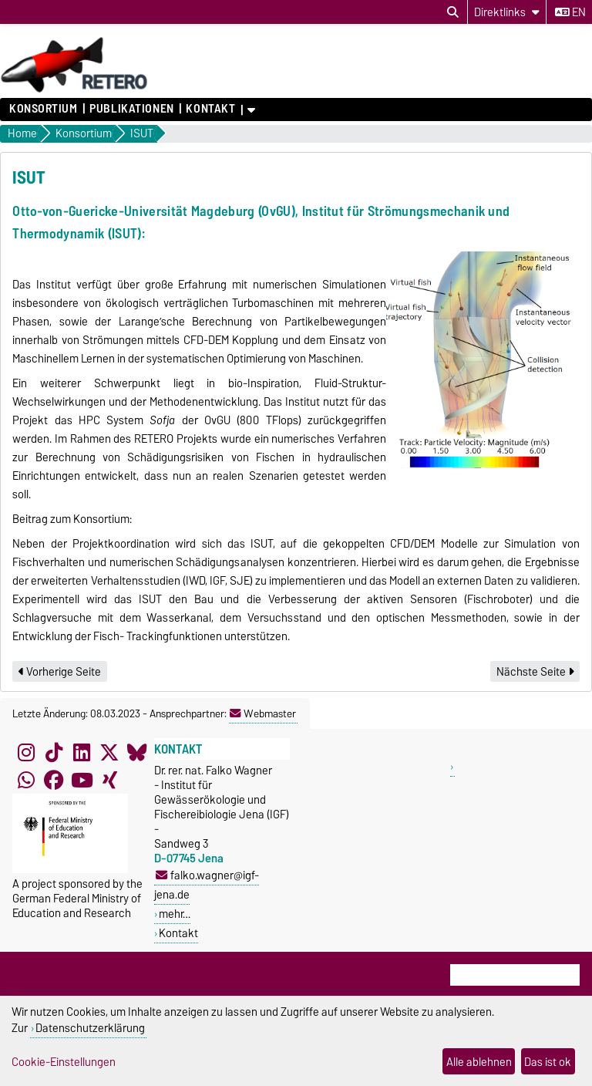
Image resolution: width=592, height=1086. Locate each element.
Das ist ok (547, 1061)
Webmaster (263, 713)
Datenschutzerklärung (90, 1027)
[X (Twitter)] (109, 752)
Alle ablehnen (479, 1061)
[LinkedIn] (82, 752)
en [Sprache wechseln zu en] (570, 12)
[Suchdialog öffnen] (453, 12)
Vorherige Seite (59, 672)
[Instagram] (26, 752)
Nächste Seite (535, 672)
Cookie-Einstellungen (64, 1061)
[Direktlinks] (507, 12)
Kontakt (210, 108)
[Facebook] (54, 780)
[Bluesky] (137, 752)
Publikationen (131, 108)
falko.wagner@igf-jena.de (206, 884)
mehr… (174, 913)
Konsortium (43, 108)
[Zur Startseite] (74, 90)
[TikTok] (54, 752)
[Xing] (109, 780)
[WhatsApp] (26, 780)
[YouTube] (82, 780)
